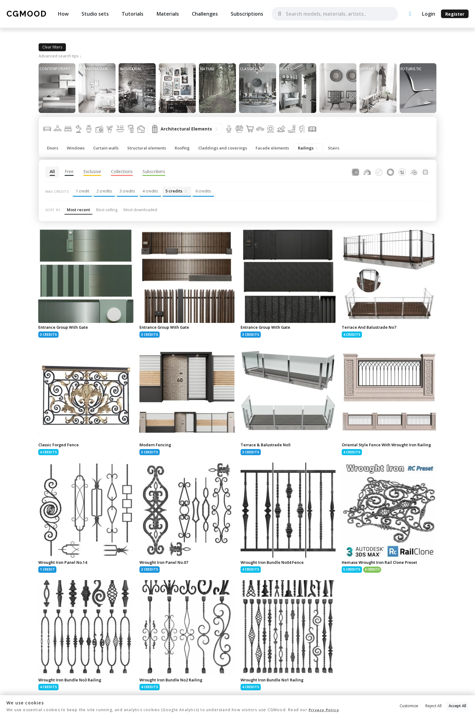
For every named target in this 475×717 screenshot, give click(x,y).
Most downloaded (140, 209)
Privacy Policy (325, 710)
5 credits (176, 191)
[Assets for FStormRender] (367, 171)
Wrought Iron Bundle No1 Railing (275, 686)
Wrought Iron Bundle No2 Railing (174, 686)
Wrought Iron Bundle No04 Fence (275, 568)
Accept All (457, 706)
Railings (308, 148)
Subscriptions (247, 13)
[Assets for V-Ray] (378, 171)
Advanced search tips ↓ (60, 56)
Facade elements (272, 148)
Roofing (182, 148)
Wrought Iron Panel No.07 (166, 568)
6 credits (203, 191)
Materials (167, 13)
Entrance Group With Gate (66, 327)
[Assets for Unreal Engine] (402, 171)
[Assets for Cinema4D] (390, 171)
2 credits (104, 191)
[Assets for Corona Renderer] (355, 171)
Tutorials (132, 13)
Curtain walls (106, 148)
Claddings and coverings (222, 148)
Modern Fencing (156, 445)
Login (428, 13)
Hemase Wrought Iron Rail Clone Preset (383, 568)
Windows (76, 148)
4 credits (150, 191)
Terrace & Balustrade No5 (267, 445)
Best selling (106, 209)
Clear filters (52, 47)
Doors (52, 148)
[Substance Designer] (425, 171)
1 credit (82, 191)
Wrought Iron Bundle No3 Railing (73, 686)
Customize (409, 706)
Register (454, 14)
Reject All (433, 706)
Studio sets (95, 13)
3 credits (127, 191)
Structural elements (146, 148)
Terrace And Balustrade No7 (371, 327)
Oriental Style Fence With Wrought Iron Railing (383, 448)
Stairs (333, 148)
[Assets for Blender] (413, 171)
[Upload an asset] (410, 14)
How (63, 13)
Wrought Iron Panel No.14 (65, 568)
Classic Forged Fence (60, 445)
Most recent (78, 209)
